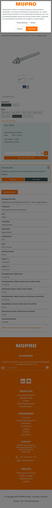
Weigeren (20, 29)
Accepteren (31, 29)
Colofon (32, 22)
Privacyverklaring (22, 22)
